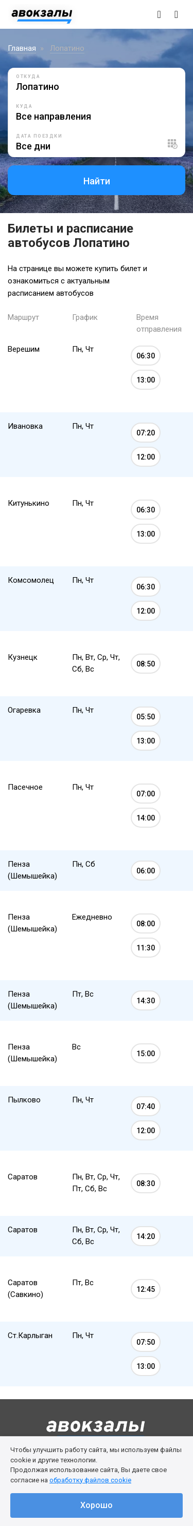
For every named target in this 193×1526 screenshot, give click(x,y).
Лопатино (67, 48)
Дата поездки (39, 136)
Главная (22, 48)
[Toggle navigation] (176, 14)
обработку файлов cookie (90, 1480)
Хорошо (96, 1505)
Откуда (28, 76)
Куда (24, 106)
